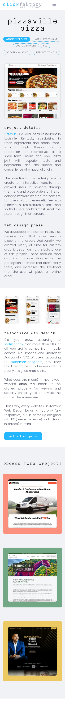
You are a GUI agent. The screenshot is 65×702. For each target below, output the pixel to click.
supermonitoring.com (26, 362)
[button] (23, 436)
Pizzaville (10, 134)
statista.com (13, 344)
